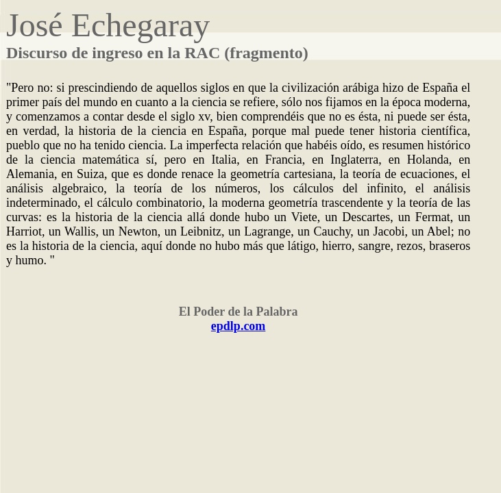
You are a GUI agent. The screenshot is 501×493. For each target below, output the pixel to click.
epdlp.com (238, 326)
